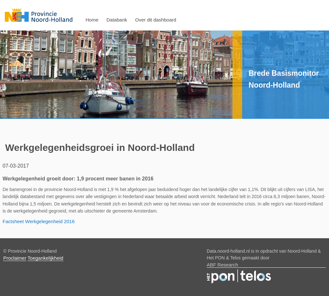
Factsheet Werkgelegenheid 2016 (39, 221)
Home (92, 19)
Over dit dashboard (155, 19)
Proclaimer (14, 258)
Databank (116, 19)
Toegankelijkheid (45, 258)
